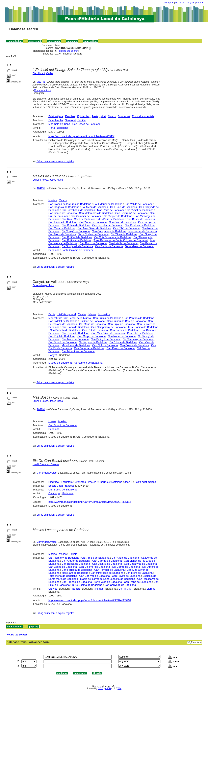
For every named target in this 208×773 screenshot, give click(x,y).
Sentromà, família (75, 120)
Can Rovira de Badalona (126, 575)
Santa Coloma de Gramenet (78, 250)
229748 (41, 81)
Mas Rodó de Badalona (111, 210)
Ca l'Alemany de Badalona (138, 339)
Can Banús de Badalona (62, 213)
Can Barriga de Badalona (107, 560)
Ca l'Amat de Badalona (140, 210)
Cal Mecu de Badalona (94, 207)
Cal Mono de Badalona (92, 324)
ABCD (108, 688)
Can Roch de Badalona (93, 243)
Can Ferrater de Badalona (107, 225)
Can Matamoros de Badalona (96, 213)
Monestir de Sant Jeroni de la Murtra (69, 318)
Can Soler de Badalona (122, 222)
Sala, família (55, 120)
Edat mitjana (55, 116)
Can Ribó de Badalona (126, 228)
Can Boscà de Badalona (86, 123)
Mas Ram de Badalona (75, 572)
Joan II (128, 481)
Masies (52, 200)
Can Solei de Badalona (123, 207)
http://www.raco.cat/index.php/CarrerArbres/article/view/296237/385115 (89, 501)
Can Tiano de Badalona (75, 327)
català (199, 2)
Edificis (73, 553)
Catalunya (54, 493)
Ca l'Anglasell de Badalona (77, 246)
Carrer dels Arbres (46, 472)
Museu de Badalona (60, 362)
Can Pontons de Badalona (140, 225)
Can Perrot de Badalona (121, 348)
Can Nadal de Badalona (122, 336)
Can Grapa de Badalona (91, 336)
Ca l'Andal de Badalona (93, 222)
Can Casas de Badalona (62, 566)
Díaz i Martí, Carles (43, 73)
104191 (41, 188)
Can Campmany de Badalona (109, 231)
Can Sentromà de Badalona (131, 213)
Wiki (119, 688)
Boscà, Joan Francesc (61, 485)
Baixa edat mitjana (145, 481)
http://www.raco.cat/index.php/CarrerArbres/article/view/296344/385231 (89, 600)
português (168, 2)
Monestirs (104, 314)
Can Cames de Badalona (124, 330)
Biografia (53, 481)
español (179, 2)
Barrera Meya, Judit (43, 285)
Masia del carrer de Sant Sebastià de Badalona (107, 578)
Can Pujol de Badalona (121, 324)
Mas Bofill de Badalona (111, 219)
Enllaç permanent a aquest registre (55, 161)
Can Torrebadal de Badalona (78, 210)
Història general (66, 314)
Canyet (52, 355)
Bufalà (76, 588)
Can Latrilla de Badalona (123, 243)
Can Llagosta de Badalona (63, 207)
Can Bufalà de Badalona (76, 225)
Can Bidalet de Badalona (62, 321)
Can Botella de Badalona (134, 345)
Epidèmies (83, 116)
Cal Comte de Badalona (126, 566)
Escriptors (67, 481)
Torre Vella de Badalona (108, 581)
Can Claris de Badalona (109, 246)
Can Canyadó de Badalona (120, 584)
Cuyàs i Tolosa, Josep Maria (48, 179)
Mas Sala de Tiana (59, 123)
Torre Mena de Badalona (139, 246)
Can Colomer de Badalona (86, 216)
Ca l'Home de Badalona (123, 342)
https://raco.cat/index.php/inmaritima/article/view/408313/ (81, 136)
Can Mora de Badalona (139, 572)
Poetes (92, 481)
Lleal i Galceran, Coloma (46, 464)
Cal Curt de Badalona (92, 321)
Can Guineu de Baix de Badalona (126, 321)
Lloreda (151, 588)
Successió (124, 116)
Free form (196, 642)
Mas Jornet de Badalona (142, 231)
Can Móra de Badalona (61, 228)
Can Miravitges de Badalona (78, 351)
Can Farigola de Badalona (77, 569)
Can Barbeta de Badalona (65, 330)
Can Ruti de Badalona (95, 330)
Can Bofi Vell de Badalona (77, 237)
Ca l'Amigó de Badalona (76, 231)
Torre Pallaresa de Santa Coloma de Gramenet (121, 240)
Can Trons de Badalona (62, 234)
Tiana (51, 127)
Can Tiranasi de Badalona (77, 581)
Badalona (62, 127)
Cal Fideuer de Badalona (107, 204)
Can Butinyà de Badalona (76, 240)
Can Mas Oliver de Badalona (94, 228)
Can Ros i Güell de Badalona (79, 219)
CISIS (100, 688)
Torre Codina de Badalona (93, 234)
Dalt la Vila (125, 588)
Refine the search (68, 50)
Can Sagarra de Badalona (89, 348)
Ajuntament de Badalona (88, 362)
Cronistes (80, 481)
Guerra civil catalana (110, 481)
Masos (112, 116)
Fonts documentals (143, 116)
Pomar (99, 588)
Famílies (70, 116)
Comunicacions (42, 90)
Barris (51, 314)
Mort (103, 116)
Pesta (95, 116)
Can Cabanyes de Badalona (140, 563)
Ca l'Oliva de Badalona (124, 234)
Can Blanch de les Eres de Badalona (69, 204)
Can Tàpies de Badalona (62, 222)
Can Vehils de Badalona (139, 204)
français (190, 2)
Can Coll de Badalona (105, 345)
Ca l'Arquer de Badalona (118, 216)
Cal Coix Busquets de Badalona (112, 237)
